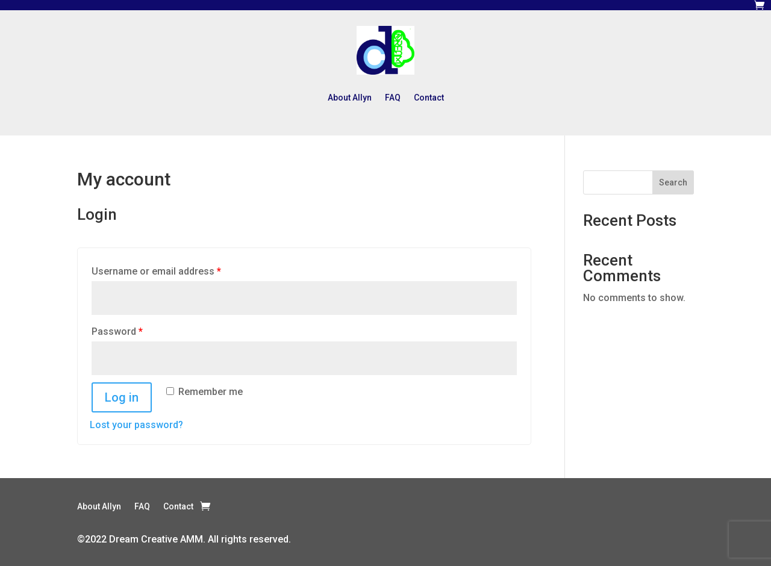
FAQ (393, 97)
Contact (429, 97)
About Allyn (350, 97)
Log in (122, 397)
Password (117, 331)
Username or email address (156, 271)
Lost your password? (136, 425)
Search (673, 182)
